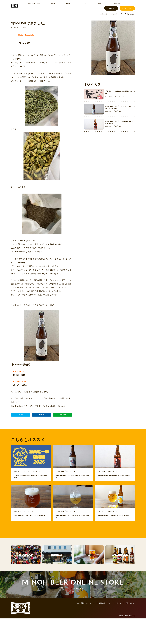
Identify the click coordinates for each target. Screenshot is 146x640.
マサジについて (91, 613)
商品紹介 (57, 6)
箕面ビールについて (33, 6)
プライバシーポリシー (115, 613)
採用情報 (102, 613)
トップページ (103, 14)
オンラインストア (127, 6)
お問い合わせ (129, 613)
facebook (41, 416)
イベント (78, 6)
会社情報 (89, 6)
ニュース (68, 6)
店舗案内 (111, 6)
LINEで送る (62, 416)
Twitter (20, 416)
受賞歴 (47, 6)
